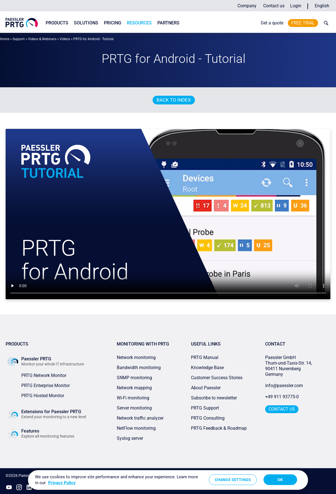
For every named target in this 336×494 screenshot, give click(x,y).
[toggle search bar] (325, 23)
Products (57, 23)
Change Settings (233, 479)
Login (295, 5)
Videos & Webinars (42, 39)
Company (246, 5)
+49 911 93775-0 (282, 396)
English (322, 5)
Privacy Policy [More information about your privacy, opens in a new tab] (62, 482)
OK (280, 479)
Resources (139, 23)
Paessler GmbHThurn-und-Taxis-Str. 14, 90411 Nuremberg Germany (289, 366)
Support (19, 39)
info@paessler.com (284, 385)
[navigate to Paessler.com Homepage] (22, 22)
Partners (168, 23)
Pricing (112, 23)
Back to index (174, 100)
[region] (168, 480)
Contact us (273, 5)
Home (4, 39)
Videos (65, 39)
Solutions (86, 23)
